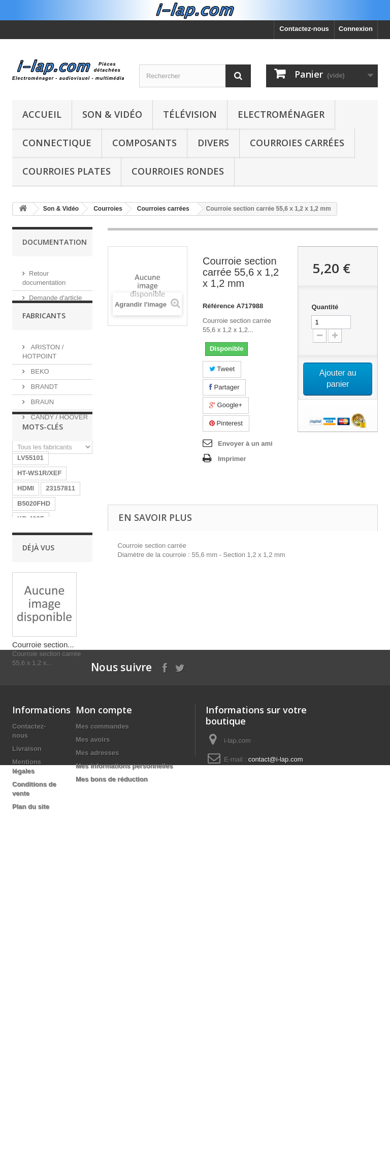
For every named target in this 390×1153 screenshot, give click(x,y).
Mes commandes (102, 1054)
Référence (219, 306)
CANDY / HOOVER (58, 429)
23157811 (60, 558)
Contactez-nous (304, 28)
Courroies (107, 208)
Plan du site (30, 1134)
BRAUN (41, 414)
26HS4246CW (38, 695)
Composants (144, 143)
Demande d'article (55, 294)
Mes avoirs (93, 1067)
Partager (224, 387)
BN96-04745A (38, 649)
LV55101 (30, 527)
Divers (213, 143)
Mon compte (104, 1038)
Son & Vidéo (112, 114)
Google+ (225, 405)
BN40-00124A (38, 603)
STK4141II (33, 710)
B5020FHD (33, 573)
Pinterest (226, 423)
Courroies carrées (297, 143)
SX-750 (73, 740)
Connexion (356, 28)
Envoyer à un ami (245, 443)
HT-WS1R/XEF (39, 542)
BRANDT (43, 399)
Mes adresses (97, 1080)
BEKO (39, 383)
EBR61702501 (38, 664)
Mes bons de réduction (112, 1107)
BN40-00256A (38, 725)
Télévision (190, 114)
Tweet (222, 369)
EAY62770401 (38, 771)
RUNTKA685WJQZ (46, 618)
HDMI (25, 558)
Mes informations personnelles (124, 1094)
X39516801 (34, 756)
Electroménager (281, 114)
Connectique (56, 143)
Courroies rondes (178, 171)
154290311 (33, 740)
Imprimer (232, 459)
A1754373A (34, 679)
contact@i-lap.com (275, 1087)
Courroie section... (43, 907)
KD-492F (30, 588)
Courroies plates (66, 171)
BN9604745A (37, 634)
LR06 (77, 634)
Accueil (41, 114)
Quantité (324, 307)
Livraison (27, 1076)
